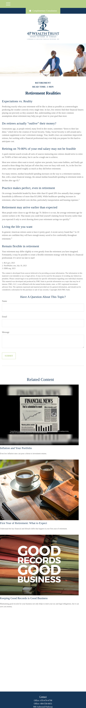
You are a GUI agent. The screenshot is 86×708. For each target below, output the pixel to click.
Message (5, 332)
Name (4, 301)
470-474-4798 (46, 700)
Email (4, 317)
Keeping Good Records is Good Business (24, 598)
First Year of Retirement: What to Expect (23, 523)
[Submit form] (9, 356)
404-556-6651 (46, 703)
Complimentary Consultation (43, 11)
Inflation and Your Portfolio (16, 448)
